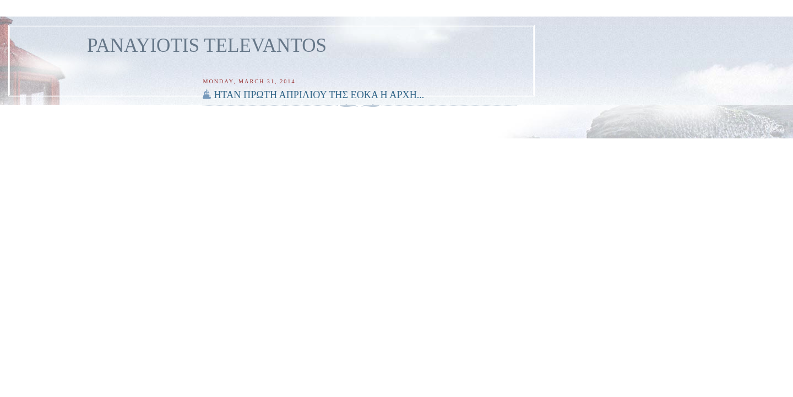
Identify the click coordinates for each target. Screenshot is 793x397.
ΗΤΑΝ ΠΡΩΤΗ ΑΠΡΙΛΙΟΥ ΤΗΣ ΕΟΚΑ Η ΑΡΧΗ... (319, 94)
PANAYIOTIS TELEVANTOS (207, 45)
